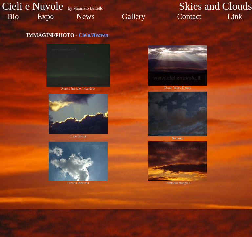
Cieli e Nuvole (34, 6)
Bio (13, 16)
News (85, 16)
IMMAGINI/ (50, 35)
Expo (45, 16)
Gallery (133, 16)
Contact (189, 16)
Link (234, 16)
